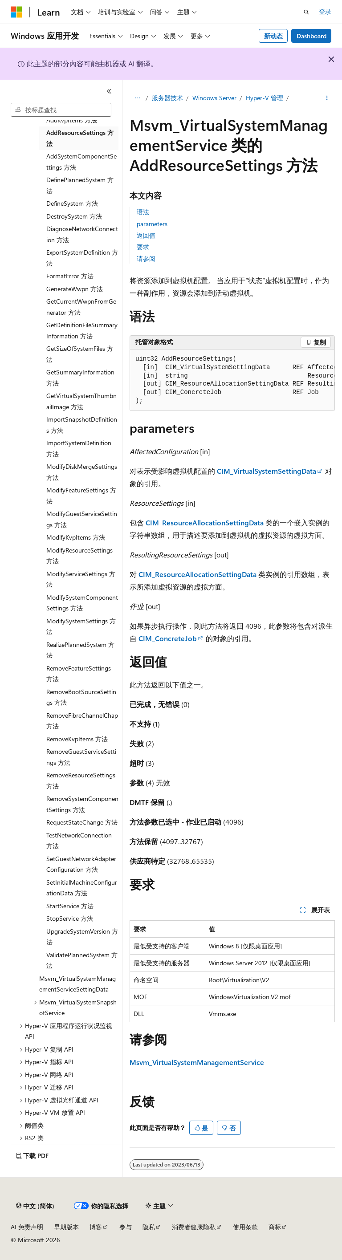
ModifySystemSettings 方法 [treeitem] (81, 626)
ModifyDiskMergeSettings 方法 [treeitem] (81, 472)
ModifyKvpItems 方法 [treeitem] (75, 537)
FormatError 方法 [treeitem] (70, 276)
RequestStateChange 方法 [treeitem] (82, 822)
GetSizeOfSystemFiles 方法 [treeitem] (79, 354)
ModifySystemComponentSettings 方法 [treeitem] (82, 603)
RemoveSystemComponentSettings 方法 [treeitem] (82, 804)
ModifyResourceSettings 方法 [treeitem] (79, 555)
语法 (143, 211)
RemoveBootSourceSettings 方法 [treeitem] (81, 697)
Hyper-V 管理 (264, 97)
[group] (232, 380)
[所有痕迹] (137, 98)
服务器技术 (167, 97)
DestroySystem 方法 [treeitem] (74, 216)
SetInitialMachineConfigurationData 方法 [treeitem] (81, 888)
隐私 (148, 1227)
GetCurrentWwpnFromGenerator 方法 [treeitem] (81, 307)
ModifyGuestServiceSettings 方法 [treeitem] (81, 519)
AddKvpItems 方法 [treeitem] (71, 120)
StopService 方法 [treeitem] (69, 918)
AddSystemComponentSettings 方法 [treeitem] (81, 161)
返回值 (146, 235)
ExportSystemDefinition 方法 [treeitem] (82, 258)
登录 (325, 11)
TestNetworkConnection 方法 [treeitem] (79, 840)
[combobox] (61, 110)
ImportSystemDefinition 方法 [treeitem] (78, 448)
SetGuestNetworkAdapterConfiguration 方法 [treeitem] (81, 864)
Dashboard (311, 36)
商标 (275, 1227)
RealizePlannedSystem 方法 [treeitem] (80, 650)
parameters (152, 223)
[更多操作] (327, 98)
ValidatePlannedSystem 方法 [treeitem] (82, 960)
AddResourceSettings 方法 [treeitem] (80, 138)
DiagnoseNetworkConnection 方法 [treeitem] (82, 234)
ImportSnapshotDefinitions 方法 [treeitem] (81, 425)
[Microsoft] (16, 12)
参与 (125, 1227)
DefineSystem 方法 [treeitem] (72, 203)
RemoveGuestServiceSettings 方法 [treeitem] (81, 757)
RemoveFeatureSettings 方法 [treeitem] (78, 673)
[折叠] (109, 91)
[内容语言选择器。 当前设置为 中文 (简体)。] (35, 1206)
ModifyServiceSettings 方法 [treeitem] (80, 579)
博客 (96, 1227)
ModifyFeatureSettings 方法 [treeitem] (81, 495)
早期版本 (66, 1227)
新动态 (273, 36)
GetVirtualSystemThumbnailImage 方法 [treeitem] (81, 401)
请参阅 (146, 258)
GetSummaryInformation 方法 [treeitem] (80, 377)
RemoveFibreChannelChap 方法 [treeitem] (82, 721)
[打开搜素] (306, 12)
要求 (143, 247)
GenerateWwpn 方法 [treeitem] (74, 289)
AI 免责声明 (27, 1227)
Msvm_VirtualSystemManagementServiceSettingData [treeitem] (77, 984)
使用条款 (245, 1227)
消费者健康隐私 (194, 1227)
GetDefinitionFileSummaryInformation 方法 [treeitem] (82, 330)
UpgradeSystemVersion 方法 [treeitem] (82, 937)
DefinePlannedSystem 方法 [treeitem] (80, 185)
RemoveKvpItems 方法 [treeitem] (77, 739)
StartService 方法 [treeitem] (70, 906)
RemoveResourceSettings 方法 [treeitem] (80, 780)
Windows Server (214, 97)
